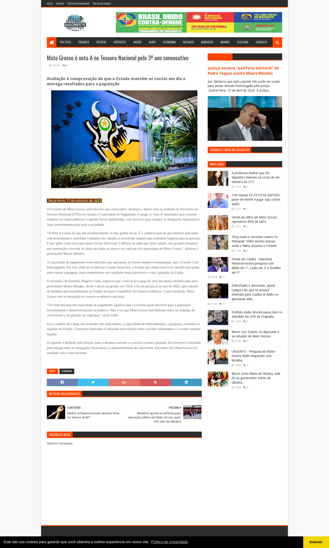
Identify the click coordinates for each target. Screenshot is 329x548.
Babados (207, 41)
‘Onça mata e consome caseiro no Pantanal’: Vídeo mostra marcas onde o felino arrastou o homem (255, 241)
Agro (152, 41)
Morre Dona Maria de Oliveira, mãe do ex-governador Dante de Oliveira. (256, 378)
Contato (60, 3)
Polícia (101, 41)
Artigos (188, 41)
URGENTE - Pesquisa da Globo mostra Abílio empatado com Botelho (253, 356)
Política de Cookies (102, 3)
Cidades (83, 41)
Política (65, 41)
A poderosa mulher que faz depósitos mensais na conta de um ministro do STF (256, 177)
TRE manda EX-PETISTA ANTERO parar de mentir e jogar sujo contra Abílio (256, 199)
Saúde (137, 41)
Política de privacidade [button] (169, 542)
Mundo (225, 41)
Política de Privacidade (78, 3)
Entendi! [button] (316, 542)
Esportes (119, 41)
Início (50, 3)
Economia (169, 41)
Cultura (242, 41)
